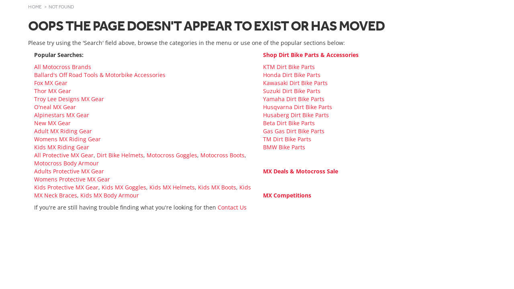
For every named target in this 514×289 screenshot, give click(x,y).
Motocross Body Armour (66, 163)
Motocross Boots (222, 155)
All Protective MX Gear (64, 155)
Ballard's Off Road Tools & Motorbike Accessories (99, 75)
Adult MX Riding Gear (63, 131)
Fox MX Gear (50, 83)
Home (35, 7)
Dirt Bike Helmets (120, 155)
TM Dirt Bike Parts (287, 139)
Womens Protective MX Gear (72, 179)
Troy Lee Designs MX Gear (69, 99)
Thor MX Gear (52, 91)
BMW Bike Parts (284, 147)
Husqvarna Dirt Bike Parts (297, 107)
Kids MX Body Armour (109, 195)
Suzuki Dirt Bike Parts (291, 91)
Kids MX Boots (217, 187)
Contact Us (232, 207)
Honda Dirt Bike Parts (291, 75)
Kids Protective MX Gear (66, 187)
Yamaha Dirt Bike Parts (293, 99)
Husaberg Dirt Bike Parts (296, 115)
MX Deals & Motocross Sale (300, 171)
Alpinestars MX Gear (61, 115)
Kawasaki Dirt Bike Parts (295, 83)
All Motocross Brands (62, 67)
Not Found (61, 7)
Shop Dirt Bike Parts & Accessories (311, 55)
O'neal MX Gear (55, 107)
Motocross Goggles (172, 155)
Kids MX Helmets (172, 187)
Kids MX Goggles (124, 187)
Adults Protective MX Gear (69, 171)
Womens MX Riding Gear (67, 139)
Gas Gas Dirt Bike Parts (293, 131)
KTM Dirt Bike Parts (289, 67)
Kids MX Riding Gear (61, 147)
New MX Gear (52, 123)
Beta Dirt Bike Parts (289, 123)
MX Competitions (287, 195)
